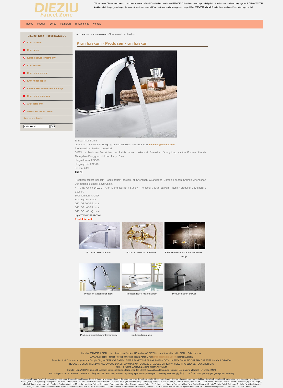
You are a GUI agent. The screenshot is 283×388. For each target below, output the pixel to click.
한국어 (180, 373)
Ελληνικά (170, 373)
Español (79, 370)
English (215, 373)
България (151, 373)
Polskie (62, 373)
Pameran (65, 23)
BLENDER (192, 364)
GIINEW (166, 364)
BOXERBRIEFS (206, 364)
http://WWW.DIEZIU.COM (88, 215)
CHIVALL (216, 360)
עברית (206, 373)
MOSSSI (84, 364)
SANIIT (137, 360)
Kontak (97, 23)
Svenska (205, 370)
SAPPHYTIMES (125, 360)
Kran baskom (99, 34)
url (77, 360)
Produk (41, 23)
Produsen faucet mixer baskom (141, 294)
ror (84, 360)
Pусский (53, 373)
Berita (53, 23)
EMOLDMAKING (182, 360)
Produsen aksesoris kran (98, 252)
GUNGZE (144, 364)
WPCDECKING (178, 364)
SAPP (136, 364)
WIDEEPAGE (109, 360)
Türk (199, 373)
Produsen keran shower (184, 294)
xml (87, 360)
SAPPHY (195, 360)
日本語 (143, 370)
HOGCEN (74, 364)
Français (101, 370)
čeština (161, 373)
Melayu (131, 373)
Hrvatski (140, 373)
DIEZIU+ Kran (82, 34)
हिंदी (213, 370)
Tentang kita (82, 23)
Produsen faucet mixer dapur (98, 294)
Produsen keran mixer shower (141, 252)
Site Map (71, 360)
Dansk (174, 370)
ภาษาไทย (190, 373)
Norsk (196, 370)
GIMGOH (226, 360)
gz (81, 360)
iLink (64, 360)
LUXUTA (128, 364)
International (226, 373)
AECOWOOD (108, 364)
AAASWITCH (156, 360)
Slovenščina (108, 373)
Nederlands (132, 370)
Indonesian (73, 373)
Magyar (165, 370)
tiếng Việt (95, 373)
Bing (100, 360)
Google (93, 360)
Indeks (29, 23)
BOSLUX (168, 360)
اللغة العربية (154, 370)
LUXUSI (119, 364)
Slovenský (121, 373)
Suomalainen (185, 370)
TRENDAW (94, 364)
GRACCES (155, 364)
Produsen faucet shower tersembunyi (99, 335)
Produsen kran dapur (141, 335)
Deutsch (112, 370)
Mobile (70, 370)
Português (90, 370)
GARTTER (206, 360)
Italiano (121, 370)
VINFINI (145, 360)
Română (85, 373)
